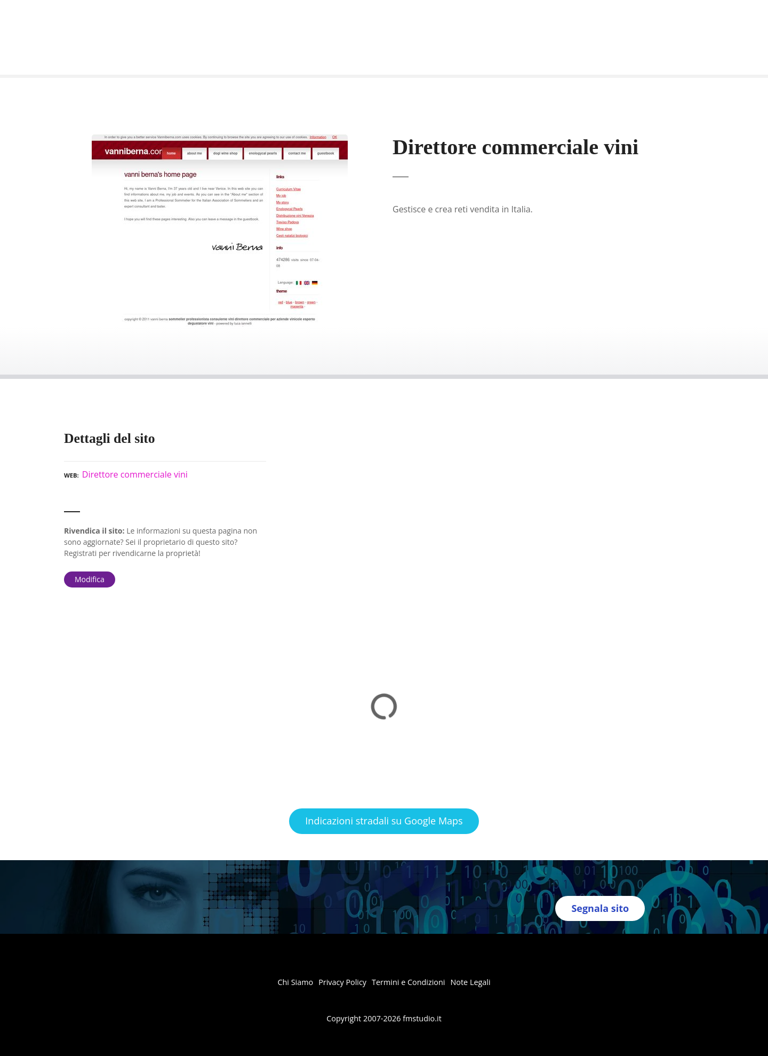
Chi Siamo (295, 982)
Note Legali (470, 982)
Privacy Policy (342, 982)
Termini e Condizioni (408, 982)
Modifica (90, 579)
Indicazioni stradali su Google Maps (383, 820)
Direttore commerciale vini (135, 474)
